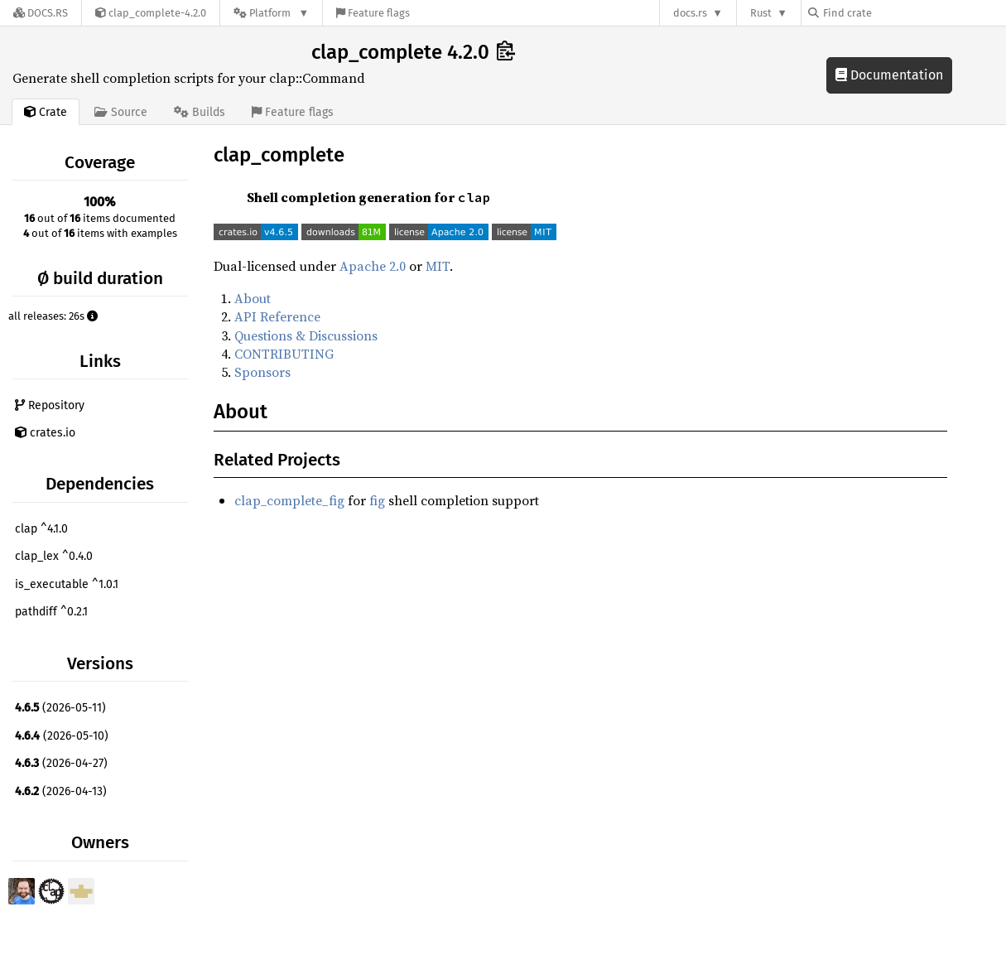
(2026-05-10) (61, 736)
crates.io (45, 433)
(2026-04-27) (61, 763)
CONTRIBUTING (284, 354)
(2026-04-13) (61, 791)
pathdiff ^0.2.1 (51, 612)
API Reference (277, 316)
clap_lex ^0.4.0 (54, 556)
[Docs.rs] (40, 13)
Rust (761, 13)
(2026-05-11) (60, 708)
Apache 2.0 (372, 266)
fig (377, 500)
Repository (49, 405)
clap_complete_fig (289, 500)
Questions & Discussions (306, 335)
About (252, 298)
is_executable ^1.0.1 (66, 584)
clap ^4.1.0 (41, 529)
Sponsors (262, 372)
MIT (438, 266)
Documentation (889, 75)
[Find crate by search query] (890, 13)
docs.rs (690, 13)
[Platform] (271, 13)
